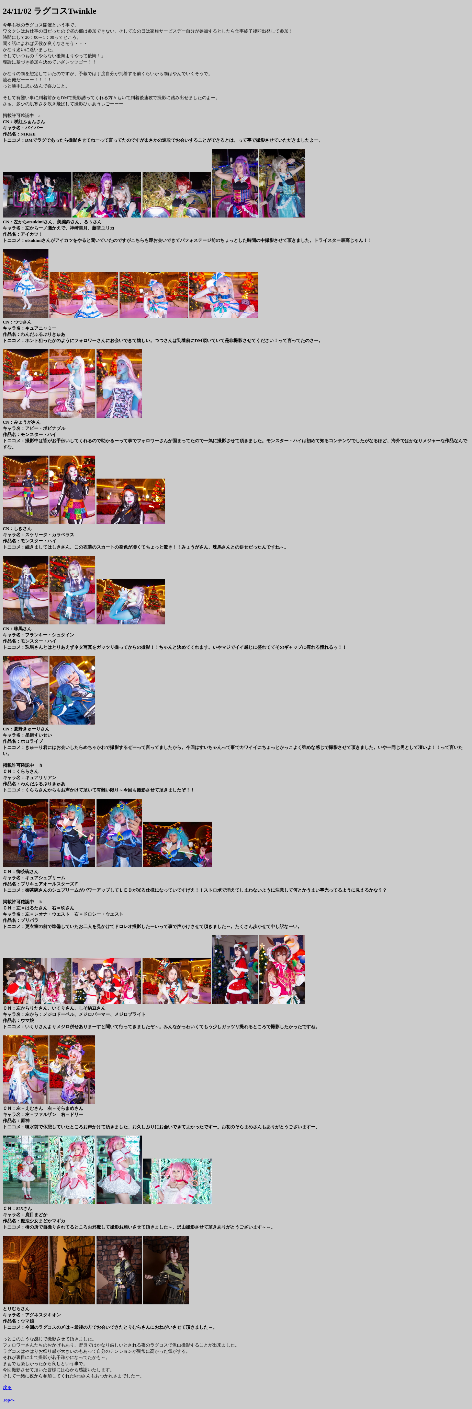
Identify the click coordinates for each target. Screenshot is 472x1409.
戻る (7, 1387)
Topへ (8, 1399)
